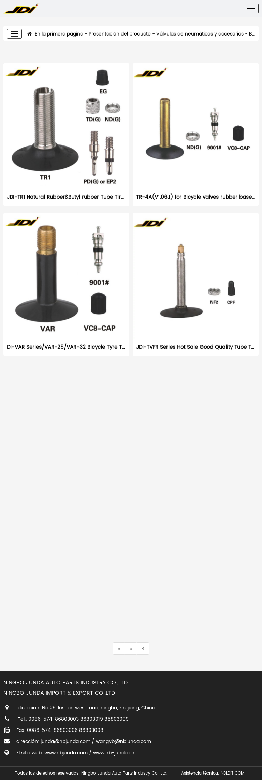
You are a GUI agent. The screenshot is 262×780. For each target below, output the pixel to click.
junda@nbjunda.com (65, 742)
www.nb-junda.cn (113, 753)
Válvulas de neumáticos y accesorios (200, 29)
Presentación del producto (120, 29)
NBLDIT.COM (234, 773)
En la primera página (55, 29)
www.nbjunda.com (66, 753)
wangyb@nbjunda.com (123, 742)
